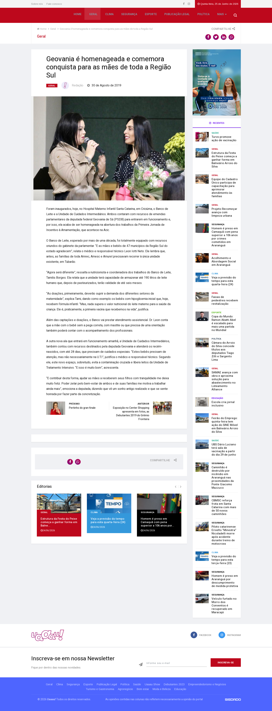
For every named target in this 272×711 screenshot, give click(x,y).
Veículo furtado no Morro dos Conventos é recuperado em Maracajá (224, 605)
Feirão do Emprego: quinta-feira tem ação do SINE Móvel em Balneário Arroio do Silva (225, 425)
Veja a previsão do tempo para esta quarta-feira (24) (108, 519)
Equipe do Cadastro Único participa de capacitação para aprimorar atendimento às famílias (225, 187)
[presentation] (175, 485)
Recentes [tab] (216, 123)
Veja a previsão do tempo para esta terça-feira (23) (224, 559)
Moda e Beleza (163, 689)
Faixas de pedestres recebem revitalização (225, 300)
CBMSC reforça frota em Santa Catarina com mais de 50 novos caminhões (224, 507)
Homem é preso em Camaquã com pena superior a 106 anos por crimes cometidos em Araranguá (225, 236)
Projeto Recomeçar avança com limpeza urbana (224, 212)
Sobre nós (37, 3)
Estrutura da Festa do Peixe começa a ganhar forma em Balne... (59, 520)
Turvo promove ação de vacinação (224, 138)
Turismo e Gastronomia (97, 689)
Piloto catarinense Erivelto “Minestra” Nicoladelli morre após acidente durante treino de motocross (224, 535)
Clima (109, 16)
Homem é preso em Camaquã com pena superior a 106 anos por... (157, 520)
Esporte (150, 16)
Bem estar (143, 689)
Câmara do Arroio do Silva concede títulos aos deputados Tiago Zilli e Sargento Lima (223, 351)
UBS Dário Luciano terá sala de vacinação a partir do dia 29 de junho (224, 449)
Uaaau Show (156, 684)
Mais (221, 16)
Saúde (215, 133)
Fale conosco (54, 3)
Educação (217, 398)
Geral (93, 16)
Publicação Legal (176, 16)
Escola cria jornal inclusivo (223, 404)
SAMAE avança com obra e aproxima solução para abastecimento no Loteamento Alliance (225, 381)
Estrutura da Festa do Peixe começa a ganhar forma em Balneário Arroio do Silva (224, 160)
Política (203, 16)
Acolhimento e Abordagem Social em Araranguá (224, 261)
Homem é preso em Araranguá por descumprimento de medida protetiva (225, 581)
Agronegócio (123, 689)
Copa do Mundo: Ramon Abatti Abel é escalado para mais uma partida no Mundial (224, 323)
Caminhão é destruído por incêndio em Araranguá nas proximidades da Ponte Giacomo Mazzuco (223, 477)
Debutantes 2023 (179, 684)
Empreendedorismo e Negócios (214, 684)
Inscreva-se (226, 662)
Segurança (129, 16)
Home (78, 16)
